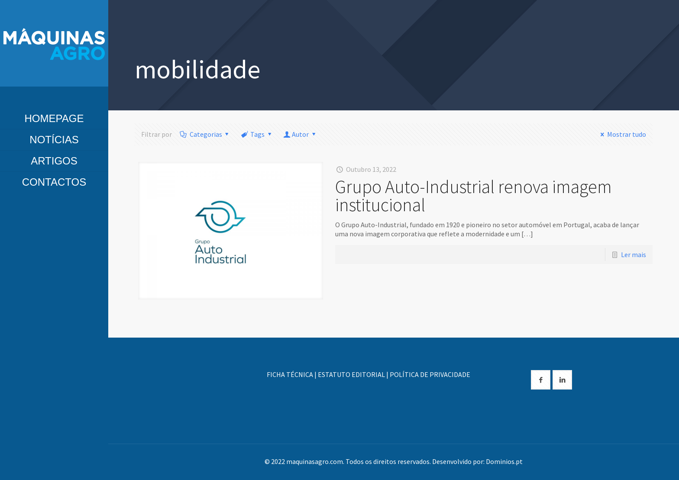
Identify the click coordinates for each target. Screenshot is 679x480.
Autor (300, 134)
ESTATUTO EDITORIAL (351, 374)
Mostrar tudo (621, 134)
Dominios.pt (504, 461)
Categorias (205, 134)
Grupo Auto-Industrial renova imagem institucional (473, 195)
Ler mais (633, 254)
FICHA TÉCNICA (290, 374)
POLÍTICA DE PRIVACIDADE (430, 374)
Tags (257, 134)
